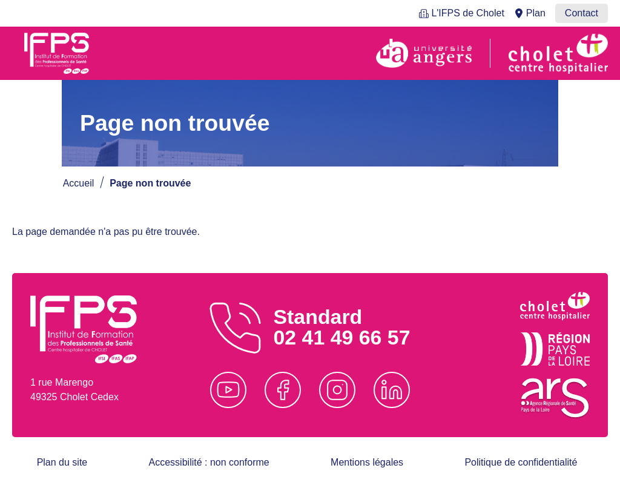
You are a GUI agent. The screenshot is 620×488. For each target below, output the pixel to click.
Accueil (78, 183)
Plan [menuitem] (536, 13)
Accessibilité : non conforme (209, 462)
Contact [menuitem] (581, 13)
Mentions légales (367, 462)
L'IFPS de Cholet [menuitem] (467, 13)
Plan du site (62, 462)
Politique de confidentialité (520, 462)
